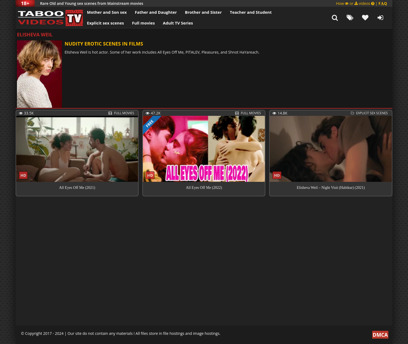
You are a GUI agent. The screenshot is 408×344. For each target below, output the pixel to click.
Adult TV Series (178, 23)
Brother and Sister (203, 12)
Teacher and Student (251, 12)
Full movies (143, 23)
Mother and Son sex (107, 12)
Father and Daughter (156, 12)
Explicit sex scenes (105, 23)
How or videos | (361, 3)
